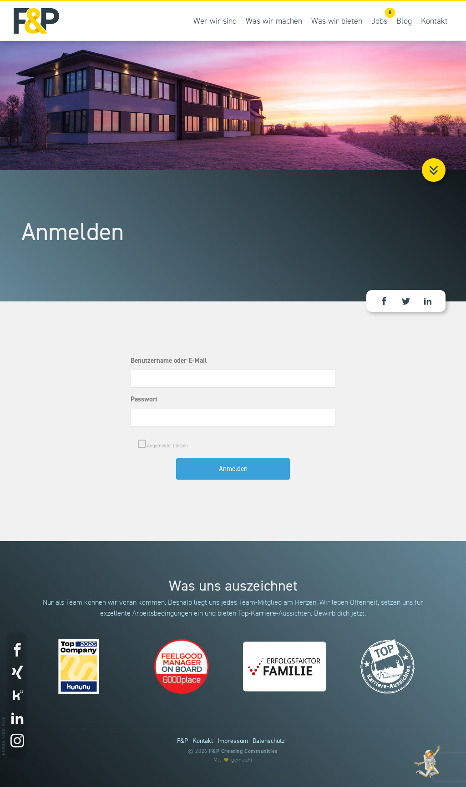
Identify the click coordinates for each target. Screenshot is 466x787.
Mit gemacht (233, 760)
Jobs (381, 16)
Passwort (144, 399)
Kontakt (434, 21)
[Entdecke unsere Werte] (427, 761)
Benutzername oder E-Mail (169, 360)
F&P (182, 741)
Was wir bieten (336, 21)
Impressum (233, 741)
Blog (404, 21)
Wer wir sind (215, 21)
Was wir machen (274, 21)
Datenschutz (268, 741)
